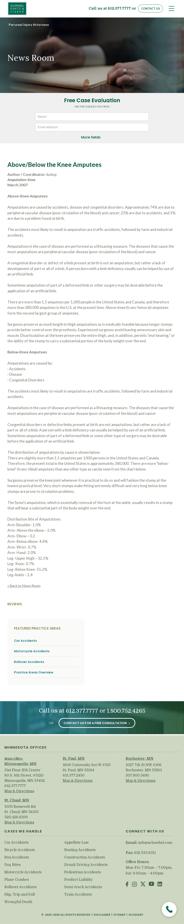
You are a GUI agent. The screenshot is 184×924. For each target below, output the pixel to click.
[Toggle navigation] (171, 8)
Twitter (143, 885)
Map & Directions (19, 791)
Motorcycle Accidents (32, 651)
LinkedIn (159, 885)
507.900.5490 (137, 775)
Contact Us (150, 8)
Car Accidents (25, 640)
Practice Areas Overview (33, 672)
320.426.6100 (16, 817)
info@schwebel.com (155, 843)
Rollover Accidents (29, 662)
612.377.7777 (119, 9)
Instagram (134, 885)
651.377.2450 (74, 775)
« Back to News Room (23, 585)
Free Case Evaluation (92, 100)
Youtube (151, 885)
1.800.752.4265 (126, 711)
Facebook (127, 885)
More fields (91, 137)
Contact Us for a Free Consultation (95, 723)
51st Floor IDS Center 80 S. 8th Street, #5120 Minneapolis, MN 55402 (24, 775)
